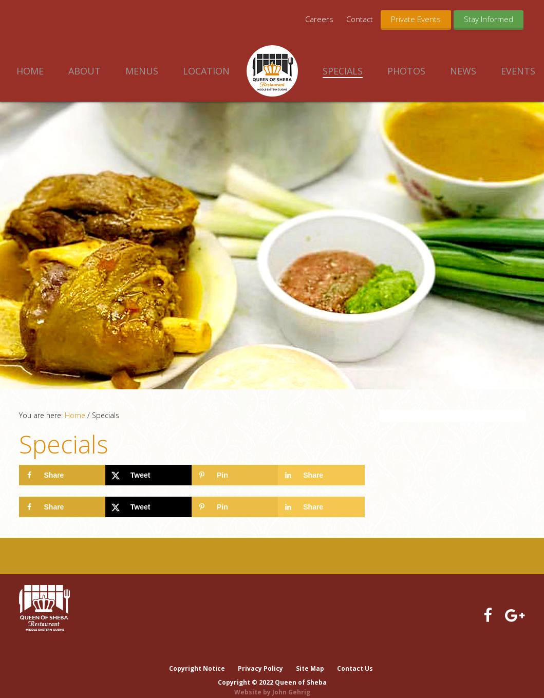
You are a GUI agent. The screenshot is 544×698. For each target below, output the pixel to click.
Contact (359, 19)
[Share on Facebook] (62, 475)
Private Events (416, 19)
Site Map (310, 658)
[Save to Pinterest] (235, 475)
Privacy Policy (260, 658)
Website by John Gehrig (272, 681)
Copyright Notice (196, 658)
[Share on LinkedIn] (321, 475)
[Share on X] (148, 475)
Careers (319, 19)
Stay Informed (488, 19)
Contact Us (355, 658)
